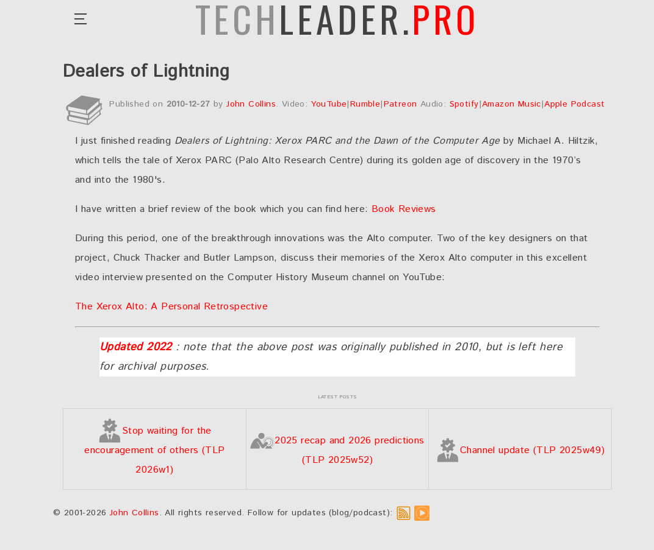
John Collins (251, 104)
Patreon (400, 104)
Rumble (365, 104)
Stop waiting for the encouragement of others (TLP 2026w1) (154, 450)
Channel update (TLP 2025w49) (520, 450)
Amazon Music (511, 104)
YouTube (329, 104)
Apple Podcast (574, 104)
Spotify (464, 104)
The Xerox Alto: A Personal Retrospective (171, 307)
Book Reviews (404, 209)
